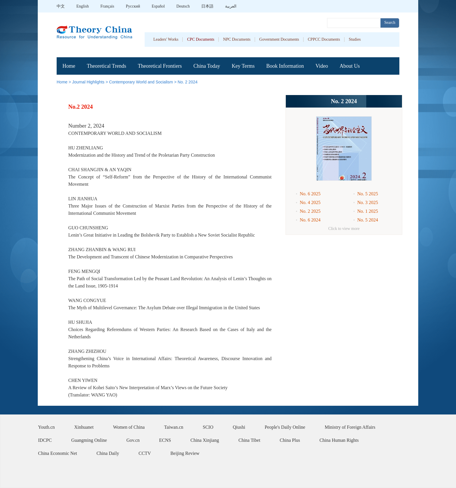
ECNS (165, 440)
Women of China (129, 427)
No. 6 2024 (310, 219)
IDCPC (45, 440)
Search (389, 22)
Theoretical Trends (106, 66)
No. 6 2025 (310, 193)
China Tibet (249, 440)
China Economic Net (57, 453)
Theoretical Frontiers (160, 66)
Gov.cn (133, 440)
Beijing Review (185, 453)
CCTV (145, 453)
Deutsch (183, 6)
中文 (61, 6)
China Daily (107, 453)
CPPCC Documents (324, 39)
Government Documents (279, 39)
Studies (355, 39)
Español (158, 6)
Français (107, 6)
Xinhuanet (84, 427)
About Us (350, 66)
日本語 (207, 6)
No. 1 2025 (367, 211)
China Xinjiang (205, 440)
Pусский (133, 6)
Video (321, 66)
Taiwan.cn (173, 427)
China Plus (290, 440)
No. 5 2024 (367, 219)
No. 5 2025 (367, 193)
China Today (206, 66)
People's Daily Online (285, 427)
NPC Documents (237, 39)
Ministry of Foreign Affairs (350, 427)
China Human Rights (339, 440)
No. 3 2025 (367, 202)
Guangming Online (89, 440)
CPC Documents (200, 39)
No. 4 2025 (310, 202)
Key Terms (243, 66)
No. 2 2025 (310, 211)
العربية (230, 6)
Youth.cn (46, 427)
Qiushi (239, 427)
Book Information (285, 66)
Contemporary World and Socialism (141, 82)
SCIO (208, 427)
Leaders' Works (165, 39)
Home (68, 66)
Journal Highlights (88, 82)
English (82, 6)
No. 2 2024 (188, 82)
